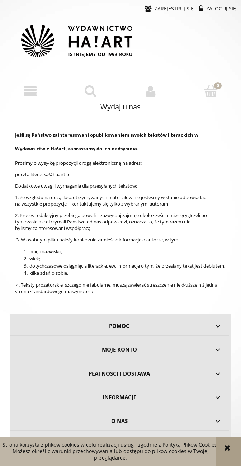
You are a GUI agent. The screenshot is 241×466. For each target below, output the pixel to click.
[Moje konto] (150, 91)
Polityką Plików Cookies (189, 444)
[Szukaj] (90, 90)
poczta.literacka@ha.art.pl (42, 174)
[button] (30, 91)
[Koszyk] (211, 90)
